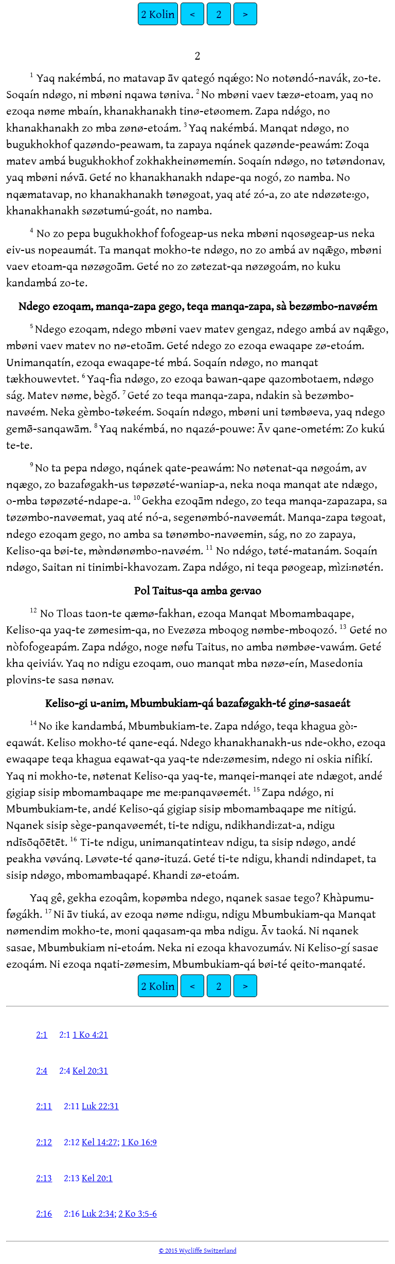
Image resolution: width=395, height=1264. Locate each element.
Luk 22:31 (100, 1105)
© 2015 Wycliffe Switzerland (198, 1250)
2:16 (44, 1213)
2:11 (44, 1105)
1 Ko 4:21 (90, 1034)
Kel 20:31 (90, 1070)
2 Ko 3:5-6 (137, 1213)
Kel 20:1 (97, 1177)
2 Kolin (158, 13)
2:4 (41, 1070)
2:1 (41, 1034)
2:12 (44, 1141)
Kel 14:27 (99, 1141)
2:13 (44, 1177)
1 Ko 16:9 (139, 1141)
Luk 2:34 (98, 1213)
